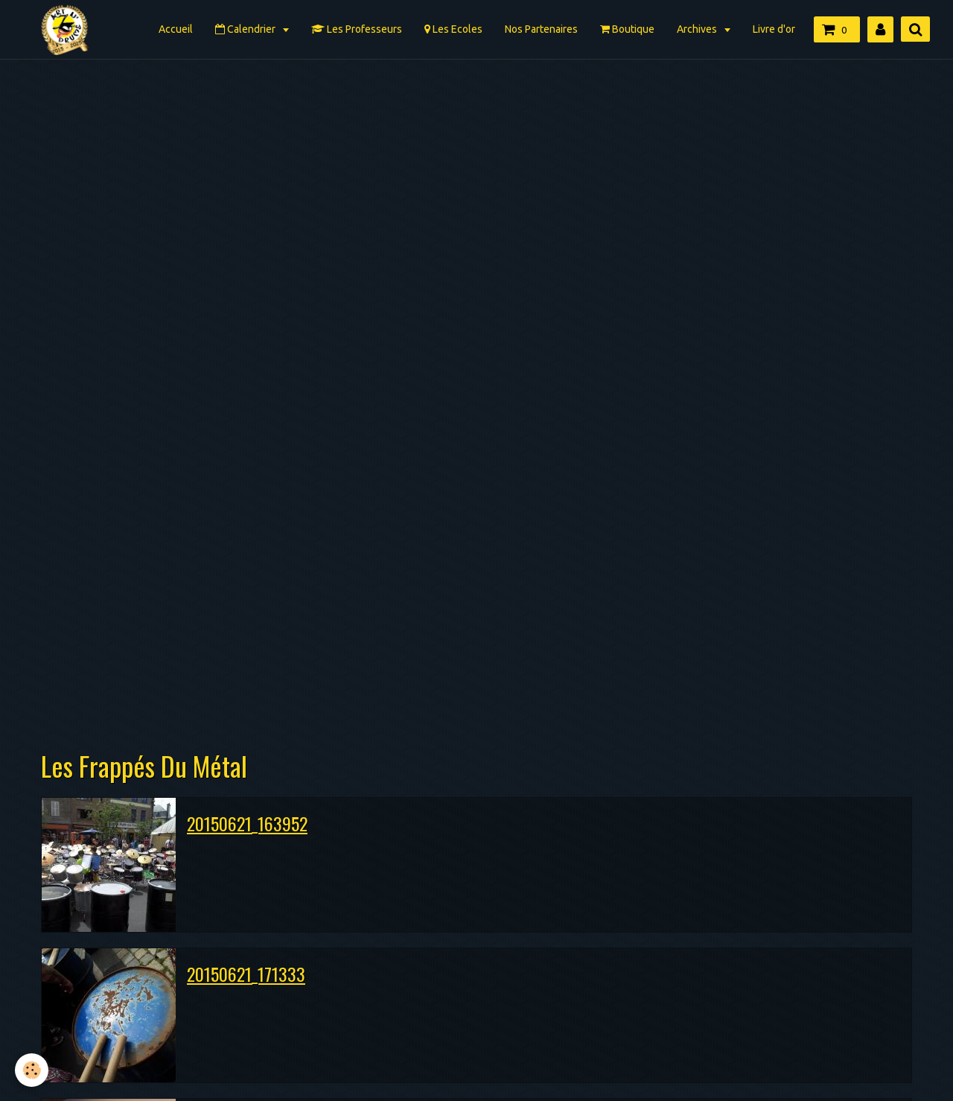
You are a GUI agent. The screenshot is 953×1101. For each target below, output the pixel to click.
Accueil (176, 29)
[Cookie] (31, 1070)
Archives (698, 29)
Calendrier (246, 29)
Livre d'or (774, 29)
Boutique (627, 29)
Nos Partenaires (541, 29)
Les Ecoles (453, 29)
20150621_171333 (246, 973)
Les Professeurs (356, 29)
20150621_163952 (247, 823)
